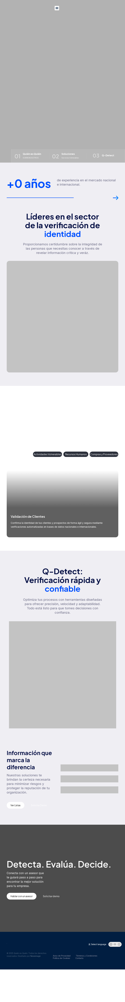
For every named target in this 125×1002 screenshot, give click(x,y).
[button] (57, 8)
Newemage (35, 957)
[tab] (19, 454)
